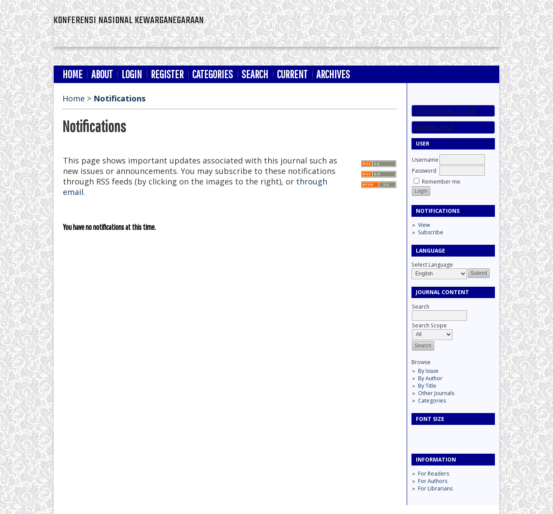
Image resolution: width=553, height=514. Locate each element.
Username (425, 159)
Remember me (441, 181)
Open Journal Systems (446, 111)
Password (424, 170)
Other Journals (436, 393)
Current (292, 74)
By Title (427, 385)
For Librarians (435, 488)
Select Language (432, 264)
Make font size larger (447, 434)
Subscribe (430, 232)
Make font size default (433, 434)
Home (72, 74)
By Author (430, 378)
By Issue (428, 371)
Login (131, 74)
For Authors (432, 481)
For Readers (433, 473)
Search (255, 74)
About (102, 74)
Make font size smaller (419, 434)
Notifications (119, 98)
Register (167, 74)
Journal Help (434, 127)
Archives (333, 74)
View (424, 225)
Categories (432, 400)
